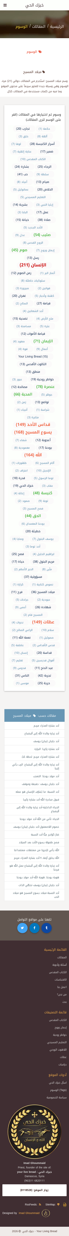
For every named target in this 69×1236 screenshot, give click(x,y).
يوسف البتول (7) (43, 538)
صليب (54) (42, 234)
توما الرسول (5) (44, 478)
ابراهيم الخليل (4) (43, 554)
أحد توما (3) (33, 546)
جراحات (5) (22, 599)
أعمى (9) (20, 607)
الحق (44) (33, 515)
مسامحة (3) (23, 326)
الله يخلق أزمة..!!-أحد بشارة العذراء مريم (36, 857)
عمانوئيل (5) (21, 189)
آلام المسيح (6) (44, 463)
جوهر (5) (46, 394)
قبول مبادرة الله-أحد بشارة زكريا (41, 799)
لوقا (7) (16, 144)
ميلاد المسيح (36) (43, 592)
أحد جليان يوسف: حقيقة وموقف (40, 784)
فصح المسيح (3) (33, 508)
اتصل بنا (62, 987)
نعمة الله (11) (22, 637)
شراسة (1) (42, 409)
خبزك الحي (34, 5)
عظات (63, 1057)
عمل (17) (42, 212)
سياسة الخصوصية (57, 1097)
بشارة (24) (22, 167)
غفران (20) (19, 296)
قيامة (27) (43, 303)
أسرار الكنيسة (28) (42, 144)
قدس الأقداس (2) (44, 645)
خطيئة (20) (33, 531)
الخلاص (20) (45, 189)
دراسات (63, 1064)
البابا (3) (23, 212)
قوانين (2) (44, 288)
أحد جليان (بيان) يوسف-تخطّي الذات (39, 885)
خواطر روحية (60, 1034)
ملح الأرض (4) (44, 318)
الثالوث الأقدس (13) (33, 364)
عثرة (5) (45, 326)
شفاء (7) (21, 440)
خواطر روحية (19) (42, 379)
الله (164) (33, 455)
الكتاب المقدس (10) (33, 159)
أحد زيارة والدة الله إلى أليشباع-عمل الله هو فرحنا (34, 867)
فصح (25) (18, 554)
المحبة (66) (23, 394)
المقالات (38, 26)
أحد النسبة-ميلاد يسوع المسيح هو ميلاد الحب (36, 895)
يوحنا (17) (45, 448)
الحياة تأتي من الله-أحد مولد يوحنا (39, 819)
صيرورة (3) (22, 288)
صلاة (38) (44, 220)
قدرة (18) (19, 478)
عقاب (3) (47, 485)
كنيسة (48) (42, 492)
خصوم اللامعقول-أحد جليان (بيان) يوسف (36, 826)
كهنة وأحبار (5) (44, 295)
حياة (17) (18, 561)
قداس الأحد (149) (33, 424)
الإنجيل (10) (43, 470)
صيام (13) (42, 182)
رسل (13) (33, 258)
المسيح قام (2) (33, 614)
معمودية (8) (22, 447)
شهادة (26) (43, 607)
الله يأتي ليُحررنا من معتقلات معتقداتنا (36, 850)
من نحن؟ (62, 994)
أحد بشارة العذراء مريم (46, 725)
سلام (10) (48, 630)
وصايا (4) (18, 538)
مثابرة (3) (33, 417)
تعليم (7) (17, 660)
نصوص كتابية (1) (42, 584)
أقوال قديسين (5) (43, 660)
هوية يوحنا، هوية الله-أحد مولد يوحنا (38, 877)
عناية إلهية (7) (22, 151)
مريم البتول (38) (43, 561)
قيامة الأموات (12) (33, 334)
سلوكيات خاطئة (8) (33, 280)
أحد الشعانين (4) (33, 311)
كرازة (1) (18, 584)
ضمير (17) (46, 151)
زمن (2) (21, 402)
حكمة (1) (44, 128)
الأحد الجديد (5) (33, 227)
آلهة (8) (42, 136)
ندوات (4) (17, 622)
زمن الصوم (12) (21, 273)
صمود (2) (24, 501)
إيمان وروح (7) (45, 250)
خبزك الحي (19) (23, 486)
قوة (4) (23, 349)
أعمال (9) (42, 349)
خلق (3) (24, 136)
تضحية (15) (20, 318)
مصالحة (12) (19, 387)
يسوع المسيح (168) (33, 432)
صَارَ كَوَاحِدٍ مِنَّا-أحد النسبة (45, 834)
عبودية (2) (43, 599)
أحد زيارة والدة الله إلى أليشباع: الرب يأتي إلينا (35, 766)
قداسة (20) (44, 653)
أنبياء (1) (22, 409)
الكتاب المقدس (58, 972)
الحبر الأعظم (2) (23, 569)
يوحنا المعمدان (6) (33, 523)
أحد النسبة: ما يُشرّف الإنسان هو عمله (37, 791)
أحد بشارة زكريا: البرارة (46, 749)
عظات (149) (43, 622)
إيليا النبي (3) (44, 204)
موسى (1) (22, 683)
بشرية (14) (20, 204)
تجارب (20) (23, 129)
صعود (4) (19, 341)
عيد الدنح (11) (44, 668)
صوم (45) (19, 249)
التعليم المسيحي (57, 1042)
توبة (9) (43, 501)
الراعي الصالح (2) (22, 630)
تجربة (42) (44, 675)
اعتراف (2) (21, 470)
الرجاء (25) (45, 167)
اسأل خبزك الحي (58, 1082)
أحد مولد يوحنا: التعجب (46, 776)
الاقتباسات (61, 979)
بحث (64, 1001)
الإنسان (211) (33, 265)
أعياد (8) (22, 182)
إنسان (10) (21, 652)
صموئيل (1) (46, 637)
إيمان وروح (61, 1027)
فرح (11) (16, 592)
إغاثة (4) (19, 493)
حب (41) (22, 174)
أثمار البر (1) (47, 273)
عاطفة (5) (17, 645)
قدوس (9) (19, 668)
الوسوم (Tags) (58, 1090)
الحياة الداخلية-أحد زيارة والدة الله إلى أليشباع (38, 809)
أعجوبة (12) (43, 440)
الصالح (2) (22, 303)
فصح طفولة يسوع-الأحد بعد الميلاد (39, 842)
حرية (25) (44, 683)
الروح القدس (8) (33, 242)
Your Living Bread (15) (33, 356)
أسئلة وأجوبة (59, 964)
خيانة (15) (22, 220)
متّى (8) (47, 569)
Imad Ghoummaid (34, 1213)
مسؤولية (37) (33, 577)
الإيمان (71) (43, 341)
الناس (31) (22, 675)
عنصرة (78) (45, 386)
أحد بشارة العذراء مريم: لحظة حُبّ (40, 756)
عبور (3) (17, 379)
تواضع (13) (42, 402)
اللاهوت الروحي (58, 1049)
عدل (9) (20, 235)
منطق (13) (33, 372)
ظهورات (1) (19, 463)
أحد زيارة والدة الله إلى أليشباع (41, 733)
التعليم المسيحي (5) (33, 197)
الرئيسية (57, 26)
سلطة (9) (43, 174)
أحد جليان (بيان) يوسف (46, 741)
